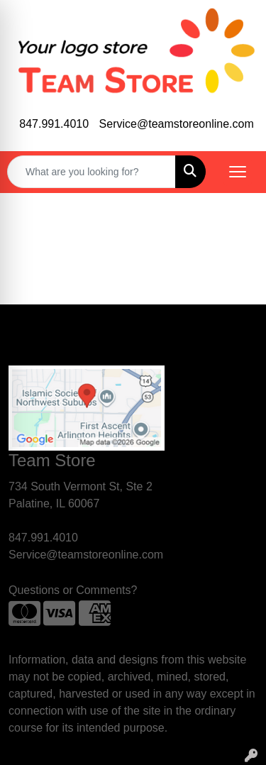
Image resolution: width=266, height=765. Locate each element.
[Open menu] (237, 172)
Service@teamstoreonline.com (176, 124)
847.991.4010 (54, 124)
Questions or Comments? (73, 590)
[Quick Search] (91, 171)
